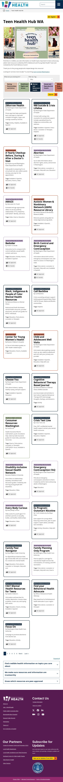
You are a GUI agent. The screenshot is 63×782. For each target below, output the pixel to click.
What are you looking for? (12, 77)
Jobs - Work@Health (8, 707)
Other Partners (6, 763)
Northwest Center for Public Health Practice (14, 756)
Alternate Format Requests (28, 779)
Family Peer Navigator (12, 549)
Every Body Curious (16, 507)
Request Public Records (9, 718)
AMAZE (9, 201)
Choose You (12, 379)
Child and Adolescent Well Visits (43, 339)
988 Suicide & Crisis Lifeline (44, 107)
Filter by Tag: (33, 77)
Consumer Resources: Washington (12, 423)
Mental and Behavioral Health (36, 87)
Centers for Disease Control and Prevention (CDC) (15, 745)
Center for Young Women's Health (15, 338)
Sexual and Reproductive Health (48, 86)
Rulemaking (6, 721)
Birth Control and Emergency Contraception (43, 246)
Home (7, 10)
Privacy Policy (16, 779)
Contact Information (37, 702)
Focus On (10, 626)
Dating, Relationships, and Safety (12, 86)
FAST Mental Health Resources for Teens (15, 588)
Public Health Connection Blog (10, 711)
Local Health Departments (9, 749)
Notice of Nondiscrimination (43, 779)
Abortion (39, 152)
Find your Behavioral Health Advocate (44, 588)
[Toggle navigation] (59, 4)
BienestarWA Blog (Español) (10, 714)
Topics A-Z (5, 725)
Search (51, 94)
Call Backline (41, 291)
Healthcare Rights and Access (24, 86)
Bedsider (10, 243)
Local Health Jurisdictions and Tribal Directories (15, 752)
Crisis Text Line (42, 420)
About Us (5, 703)
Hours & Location (37, 705)
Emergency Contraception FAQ (44, 469)
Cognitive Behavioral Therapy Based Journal (45, 382)
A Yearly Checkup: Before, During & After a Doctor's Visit (15, 157)
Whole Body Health (59, 86)
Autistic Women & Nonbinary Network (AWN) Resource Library (44, 205)
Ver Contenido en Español (9, 728)
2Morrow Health (14, 105)
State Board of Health (8, 759)
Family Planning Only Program (43, 549)
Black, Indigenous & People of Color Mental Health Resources (16, 295)
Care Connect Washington (41, 72)
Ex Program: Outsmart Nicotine (44, 509)
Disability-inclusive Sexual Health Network (16, 470)
